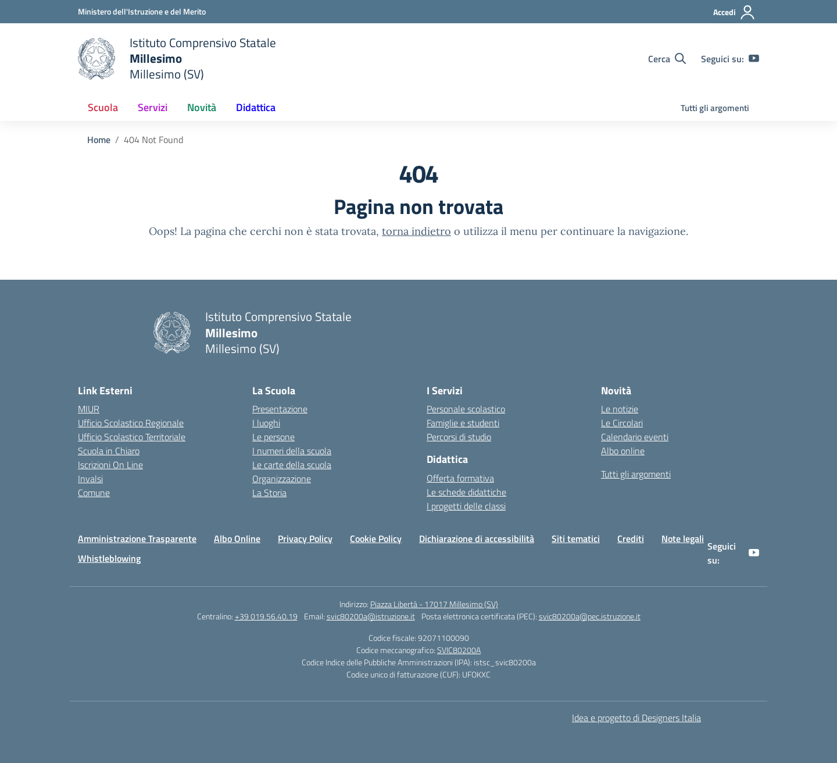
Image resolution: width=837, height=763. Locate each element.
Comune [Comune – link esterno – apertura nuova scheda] (94, 493)
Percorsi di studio (459, 437)
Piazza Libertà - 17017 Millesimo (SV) (434, 604)
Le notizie (619, 409)
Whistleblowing (109, 558)
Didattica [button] (256, 107)
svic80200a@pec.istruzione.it (590, 616)
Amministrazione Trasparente (137, 538)
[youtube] (754, 59)
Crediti (630, 538)
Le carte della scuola (291, 465)
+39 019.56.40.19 (266, 616)
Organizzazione (281, 479)
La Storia (269, 493)
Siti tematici (576, 538)
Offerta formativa (460, 478)
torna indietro (416, 231)
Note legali (682, 538)
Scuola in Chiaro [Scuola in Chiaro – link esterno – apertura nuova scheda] (109, 451)
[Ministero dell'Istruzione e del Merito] (142, 11)
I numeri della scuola (291, 451)
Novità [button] (201, 107)
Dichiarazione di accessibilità (476, 538)
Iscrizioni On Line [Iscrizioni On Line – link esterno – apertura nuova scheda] (110, 465)
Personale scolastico (466, 409)
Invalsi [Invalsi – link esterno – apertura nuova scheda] (90, 479)
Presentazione (279, 409)
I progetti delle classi (466, 506)
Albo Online (237, 538)
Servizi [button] (152, 107)
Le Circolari (622, 423)
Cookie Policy (376, 538)
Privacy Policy (305, 538)
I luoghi (266, 423)
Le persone (273, 437)
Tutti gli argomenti (715, 108)
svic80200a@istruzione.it (371, 616)
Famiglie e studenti (463, 423)
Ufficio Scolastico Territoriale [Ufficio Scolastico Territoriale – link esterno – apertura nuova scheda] (131, 437)
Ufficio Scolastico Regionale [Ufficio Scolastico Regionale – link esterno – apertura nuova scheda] (131, 423)
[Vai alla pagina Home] (98, 140)
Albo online (623, 451)
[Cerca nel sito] (667, 58)
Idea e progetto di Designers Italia (636, 718)
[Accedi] (734, 12)
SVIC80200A (459, 650)
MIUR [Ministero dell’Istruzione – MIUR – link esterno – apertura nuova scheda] (88, 409)
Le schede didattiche (466, 492)
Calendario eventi (634, 437)
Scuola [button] (103, 107)
